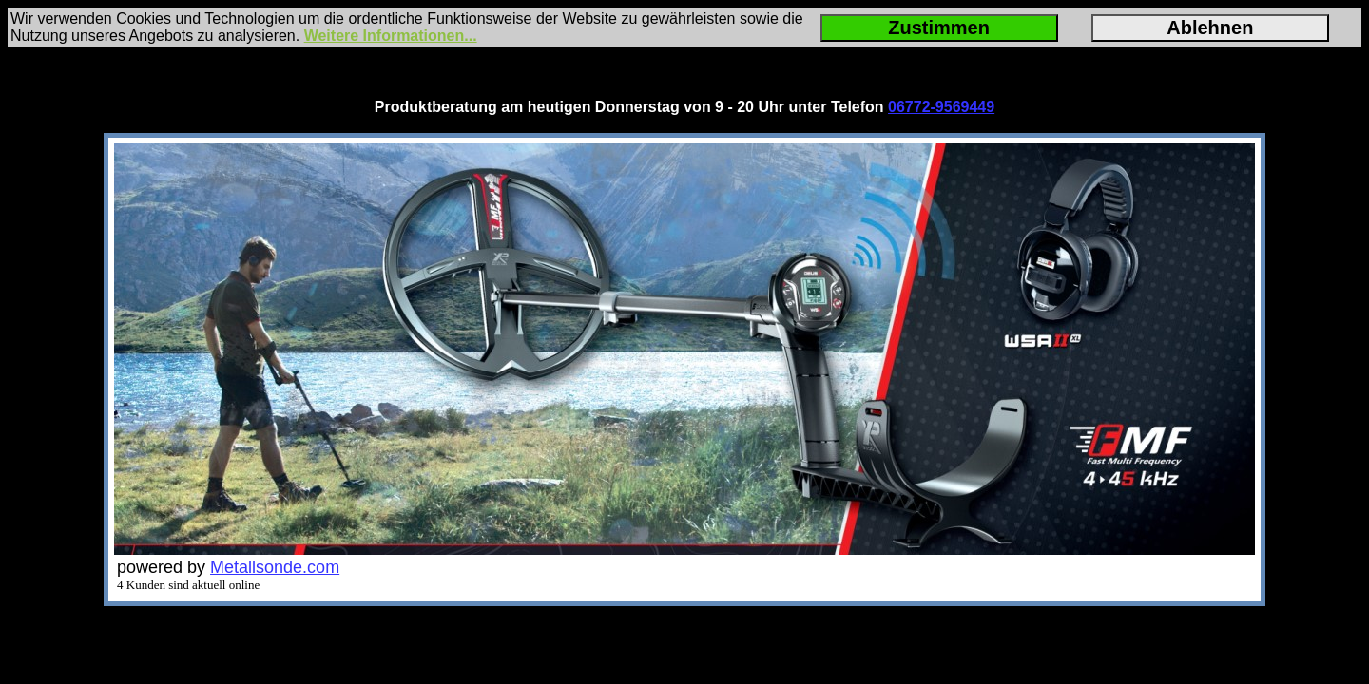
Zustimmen (939, 27)
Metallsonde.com (274, 567)
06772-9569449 (941, 107)
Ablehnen (1210, 27)
